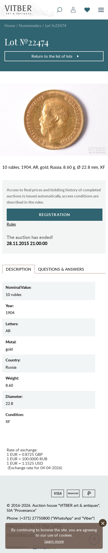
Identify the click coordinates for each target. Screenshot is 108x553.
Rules (11, 224)
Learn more (54, 541)
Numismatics (30, 25)
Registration (54, 214)
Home (9, 25)
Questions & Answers (61, 269)
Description (18, 269)
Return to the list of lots (55, 56)
